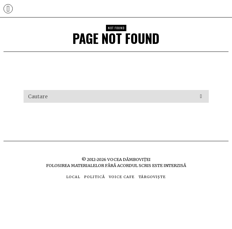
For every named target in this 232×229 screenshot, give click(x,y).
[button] (201, 96)
